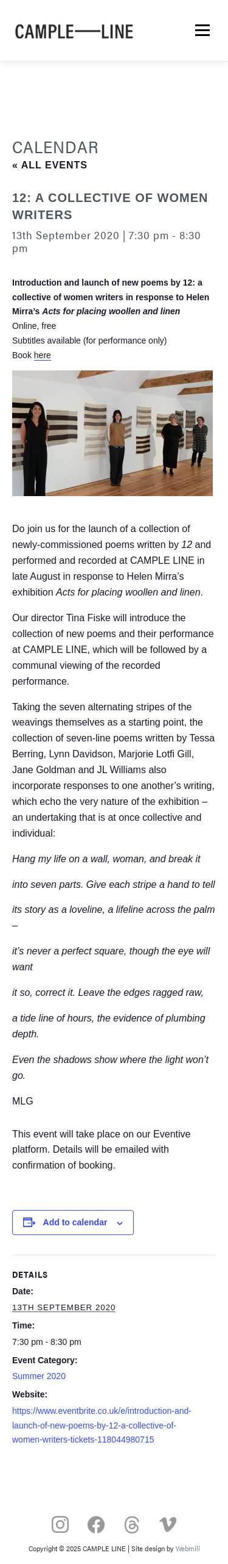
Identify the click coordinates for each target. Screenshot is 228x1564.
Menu (202, 30)
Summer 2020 (39, 1376)
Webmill (188, 1548)
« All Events (50, 165)
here (42, 355)
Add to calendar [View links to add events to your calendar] (75, 1222)
